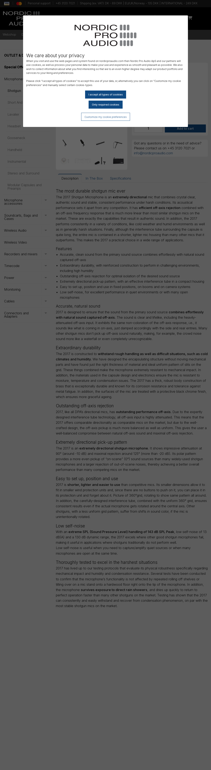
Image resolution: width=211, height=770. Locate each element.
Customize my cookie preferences (105, 116)
